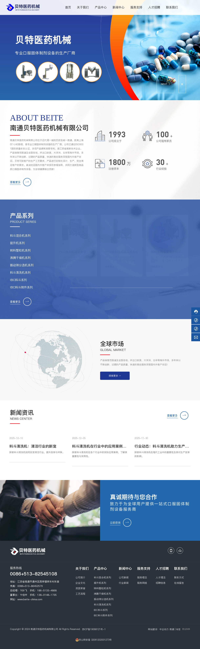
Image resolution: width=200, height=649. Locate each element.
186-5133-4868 (47, 590)
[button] (153, 72)
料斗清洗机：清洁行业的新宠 (32, 448)
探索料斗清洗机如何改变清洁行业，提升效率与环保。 (36, 454)
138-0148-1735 (47, 595)
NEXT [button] (165, 84)
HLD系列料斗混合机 (73, 251)
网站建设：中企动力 (158, 629)
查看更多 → (66, 265)
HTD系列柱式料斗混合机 (121, 251)
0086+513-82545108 (33, 574)
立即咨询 (115, 525)
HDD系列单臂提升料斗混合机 (167, 253)
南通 (171, 629)
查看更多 (13, 182)
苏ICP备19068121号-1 (94, 629)
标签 (178, 629)
